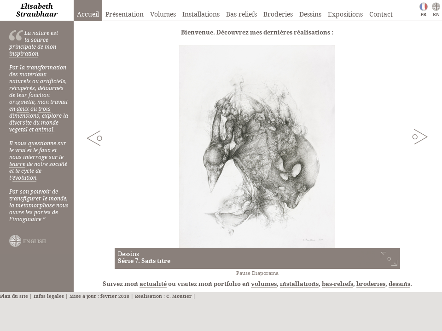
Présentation (124, 14)
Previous (94, 138)
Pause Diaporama (257, 273)
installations (299, 284)
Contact (381, 14)
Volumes (163, 14)
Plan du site (14, 296)
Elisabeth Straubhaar (37, 10)
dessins (399, 284)
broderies (370, 284)
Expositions (345, 14)
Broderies (278, 14)
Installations (201, 14)
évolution (24, 178)
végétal (18, 130)
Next (419, 136)
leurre (17, 164)
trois (44, 109)
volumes (264, 284)
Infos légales (49, 296)
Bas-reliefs (241, 14)
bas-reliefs (337, 284)
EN (436, 14)
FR (423, 14)
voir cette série (365, 258)
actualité (153, 284)
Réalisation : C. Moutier (163, 296)
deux (23, 109)
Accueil (88, 14)
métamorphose (35, 206)
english (34, 242)
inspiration (23, 54)
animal (44, 130)
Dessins (310, 14)
